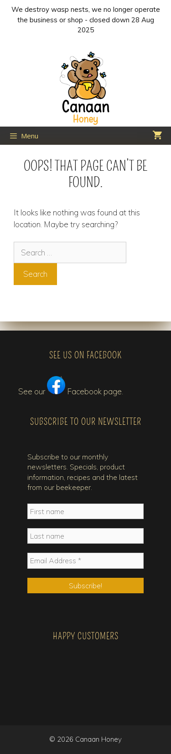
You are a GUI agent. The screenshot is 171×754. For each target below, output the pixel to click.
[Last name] (85, 536)
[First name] (85, 511)
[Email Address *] (85, 560)
